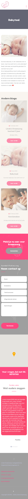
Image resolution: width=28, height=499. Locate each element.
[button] (14, 354)
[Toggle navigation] (26, 6)
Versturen (9, 326)
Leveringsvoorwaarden (7, 478)
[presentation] (12, 320)
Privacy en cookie (6, 475)
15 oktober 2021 (14, 126)
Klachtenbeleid (5, 481)
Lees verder (14, 141)
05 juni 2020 (14, 171)
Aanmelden (14, 251)
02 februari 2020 (14, 214)
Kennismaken (14, 217)
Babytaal (14, 175)
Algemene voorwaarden (7, 471)
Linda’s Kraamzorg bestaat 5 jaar (14, 130)
